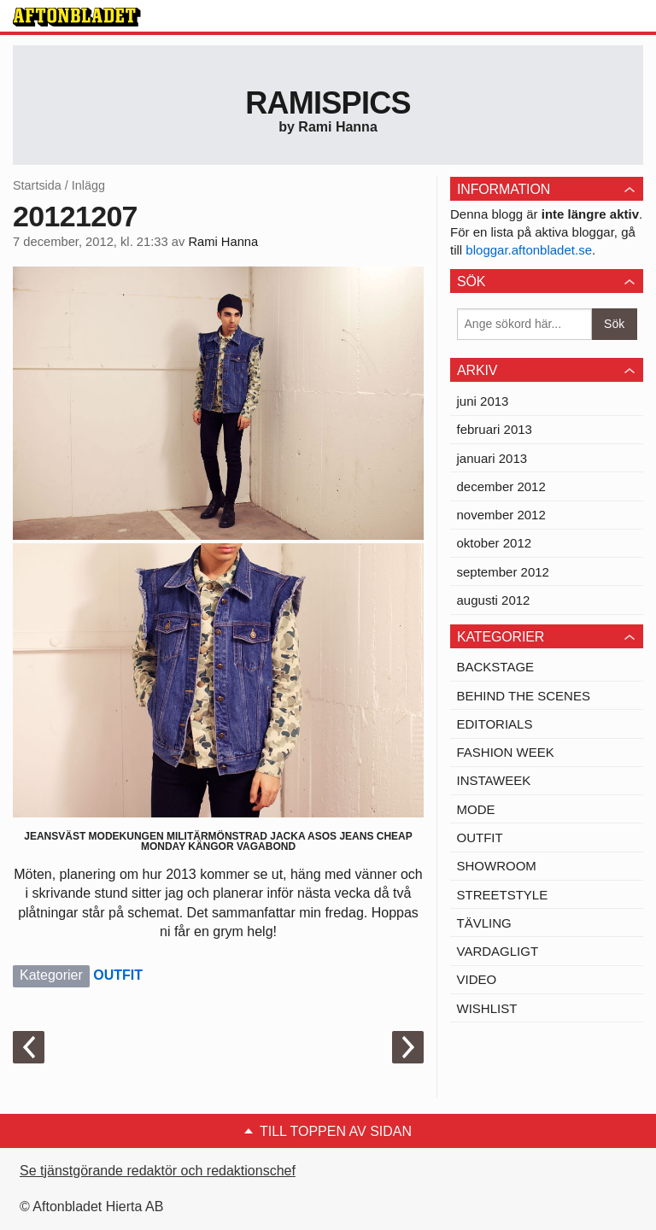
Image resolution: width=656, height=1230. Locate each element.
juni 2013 (483, 401)
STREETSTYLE (502, 894)
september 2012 (503, 572)
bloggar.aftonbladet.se (529, 250)
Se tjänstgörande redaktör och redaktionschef (158, 1170)
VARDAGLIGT (498, 951)
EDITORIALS (495, 724)
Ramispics (328, 102)
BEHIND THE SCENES (523, 695)
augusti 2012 (493, 600)
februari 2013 (494, 429)
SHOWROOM (496, 865)
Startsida (37, 185)
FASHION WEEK (505, 752)
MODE (476, 809)
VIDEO (477, 979)
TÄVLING (484, 923)
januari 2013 (492, 458)
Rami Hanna (223, 242)
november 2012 (501, 514)
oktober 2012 (494, 543)
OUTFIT (118, 975)
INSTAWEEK (494, 780)
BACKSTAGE (496, 666)
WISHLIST (487, 1008)
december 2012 (501, 486)
